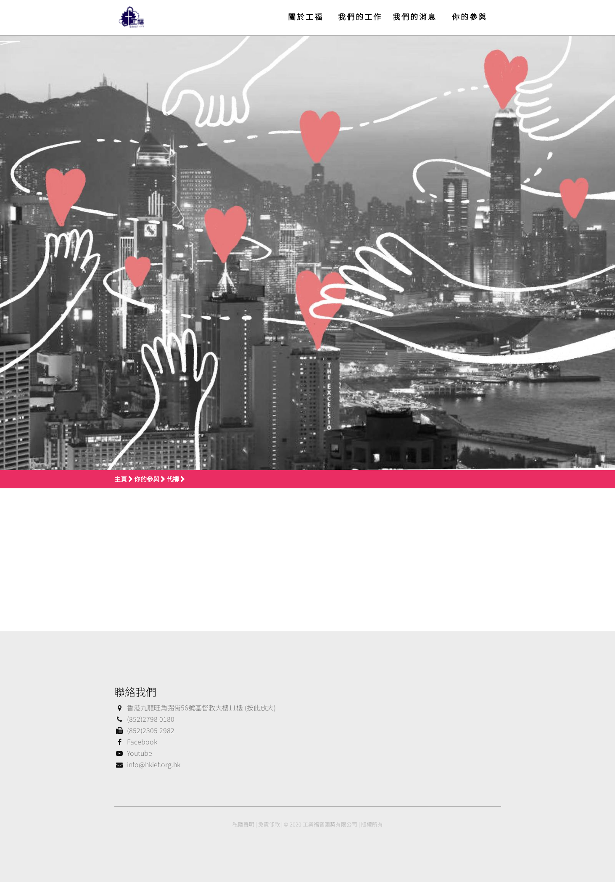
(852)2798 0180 (144, 719)
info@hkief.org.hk (147, 764)
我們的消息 (415, 16)
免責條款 (269, 824)
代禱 (172, 478)
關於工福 (305, 16)
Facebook (135, 741)
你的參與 (469, 16)
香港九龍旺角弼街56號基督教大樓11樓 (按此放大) (195, 707)
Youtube (133, 753)
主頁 (120, 478)
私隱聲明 (243, 824)
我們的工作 (360, 16)
